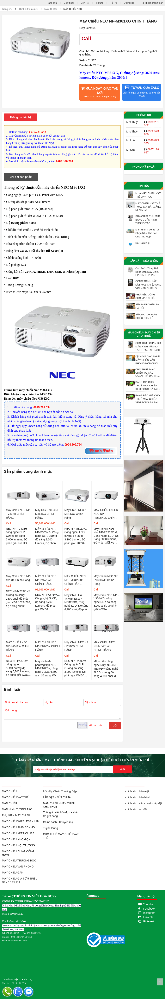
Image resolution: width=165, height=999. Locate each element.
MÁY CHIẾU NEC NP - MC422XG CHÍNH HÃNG (75, 580)
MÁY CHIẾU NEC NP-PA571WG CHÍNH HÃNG (46, 580)
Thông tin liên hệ (20, 117)
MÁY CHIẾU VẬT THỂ (15, 797)
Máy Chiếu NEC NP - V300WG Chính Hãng (106, 580)
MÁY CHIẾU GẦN (12, 872)
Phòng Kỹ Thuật (144, 166)
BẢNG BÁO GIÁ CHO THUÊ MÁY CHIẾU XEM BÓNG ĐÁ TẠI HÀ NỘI (147, 399)
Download (129, 3)
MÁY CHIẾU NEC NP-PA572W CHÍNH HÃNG (18, 646)
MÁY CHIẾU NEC (72, 9)
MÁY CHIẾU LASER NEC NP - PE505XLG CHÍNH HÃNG (106, 514)
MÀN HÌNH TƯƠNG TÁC (17, 809)
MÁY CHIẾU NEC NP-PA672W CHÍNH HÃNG (47, 646)
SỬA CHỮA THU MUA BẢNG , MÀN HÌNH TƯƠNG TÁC (147, 220)
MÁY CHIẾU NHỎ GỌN (16, 839)
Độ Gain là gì (142, 243)
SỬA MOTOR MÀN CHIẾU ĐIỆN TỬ (146, 316)
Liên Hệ (85, 3)
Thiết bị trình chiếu (28, 9)
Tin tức (99, 3)
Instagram (149, 912)
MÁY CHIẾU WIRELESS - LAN (20, 821)
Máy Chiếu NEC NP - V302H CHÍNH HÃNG (18, 513)
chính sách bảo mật (137, 791)
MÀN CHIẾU (9, 803)
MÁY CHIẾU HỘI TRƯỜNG (18, 845)
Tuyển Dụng (50, 828)
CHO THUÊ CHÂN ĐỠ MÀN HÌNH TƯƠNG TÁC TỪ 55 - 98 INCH (148, 346)
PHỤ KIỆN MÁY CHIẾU (16, 815)
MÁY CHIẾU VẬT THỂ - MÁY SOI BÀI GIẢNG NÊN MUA (148, 206)
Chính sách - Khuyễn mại (58, 822)
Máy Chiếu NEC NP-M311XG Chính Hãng (76, 513)
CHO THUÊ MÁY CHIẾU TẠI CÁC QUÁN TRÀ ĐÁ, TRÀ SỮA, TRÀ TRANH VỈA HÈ (148, 372)
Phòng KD (143, 115)
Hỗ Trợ (113, 3)
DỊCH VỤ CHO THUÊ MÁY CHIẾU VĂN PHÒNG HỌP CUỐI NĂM (147, 360)
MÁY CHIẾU (50, 9)
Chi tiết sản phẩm (21, 176)
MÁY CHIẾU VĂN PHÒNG (18, 866)
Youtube (148, 904)
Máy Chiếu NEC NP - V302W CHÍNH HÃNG (76, 646)
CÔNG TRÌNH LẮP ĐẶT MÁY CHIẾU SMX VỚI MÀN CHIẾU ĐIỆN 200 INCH (148, 285)
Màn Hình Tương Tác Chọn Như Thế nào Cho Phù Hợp (147, 233)
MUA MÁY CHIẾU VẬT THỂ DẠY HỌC (148, 195)
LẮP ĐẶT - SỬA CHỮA (144, 260)
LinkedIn (148, 917)
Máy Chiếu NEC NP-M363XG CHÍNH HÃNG (47, 513)
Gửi (115, 725)
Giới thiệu (69, 3)
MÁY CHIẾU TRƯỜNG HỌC (19, 860)
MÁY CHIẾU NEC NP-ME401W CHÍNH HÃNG (104, 646)
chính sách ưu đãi (136, 809)
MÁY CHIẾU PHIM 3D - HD (18, 827)
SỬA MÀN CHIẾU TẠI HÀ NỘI (147, 306)
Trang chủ (51, 3)
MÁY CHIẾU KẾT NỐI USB (18, 833)
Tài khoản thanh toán (152, 3)
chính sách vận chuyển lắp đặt (143, 803)
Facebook (149, 908)
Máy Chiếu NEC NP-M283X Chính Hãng (18, 578)
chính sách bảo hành (137, 797)
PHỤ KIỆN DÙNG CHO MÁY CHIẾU (145, 296)
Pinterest (148, 921)
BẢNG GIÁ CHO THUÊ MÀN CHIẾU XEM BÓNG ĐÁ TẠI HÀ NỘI (146, 386)
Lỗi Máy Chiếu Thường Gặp (60, 791)
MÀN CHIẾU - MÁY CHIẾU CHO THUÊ (143, 334)
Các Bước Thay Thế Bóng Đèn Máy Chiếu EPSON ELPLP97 (147, 271)
